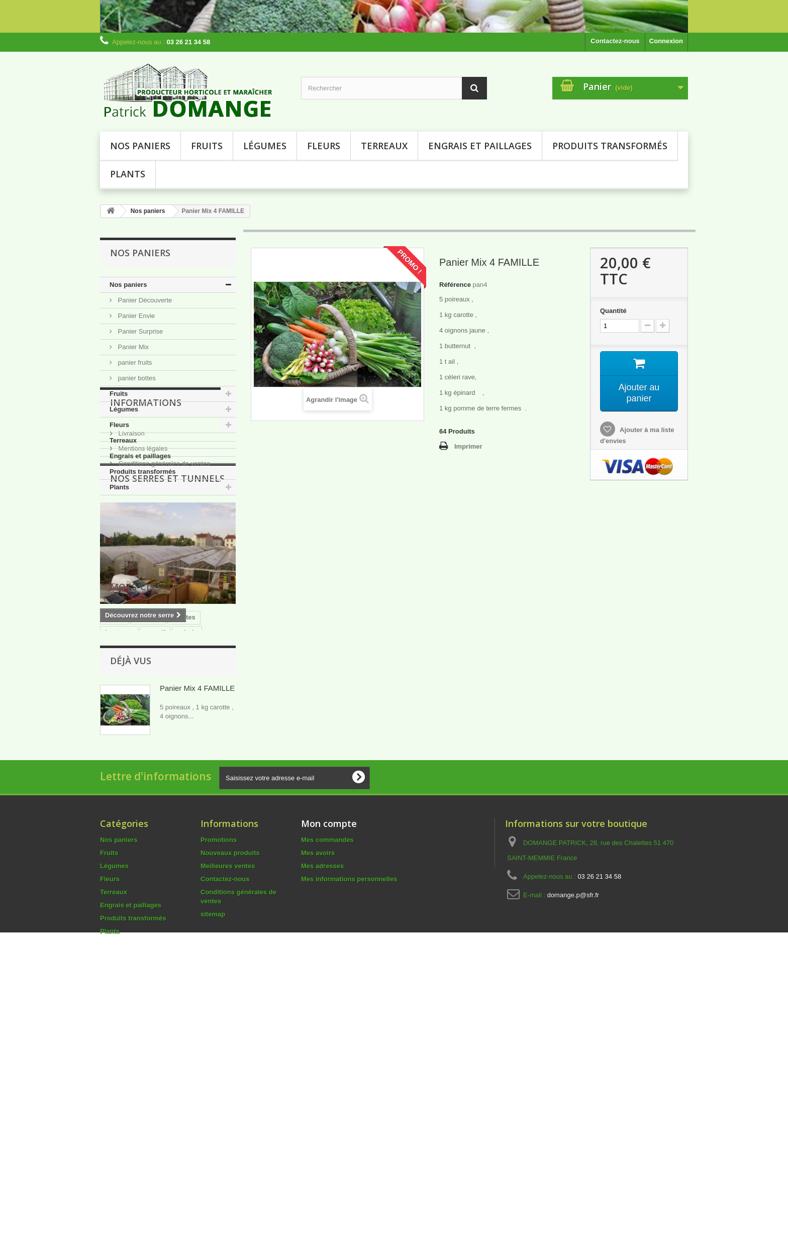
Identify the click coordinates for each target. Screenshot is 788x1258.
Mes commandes (327, 1103)
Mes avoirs (318, 1116)
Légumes (264, 146)
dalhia (114, 870)
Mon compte (329, 1087)
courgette (120, 855)
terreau (157, 855)
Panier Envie (135, 316)
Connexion (666, 41)
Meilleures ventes (228, 1129)
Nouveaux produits (230, 1116)
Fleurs (323, 146)
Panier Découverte (144, 300)
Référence (455, 284)
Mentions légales (142, 567)
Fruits (207, 146)
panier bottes (136, 378)
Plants (127, 174)
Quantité (613, 310)
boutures (119, 840)
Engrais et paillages (480, 146)
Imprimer (468, 446)
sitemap (213, 1177)
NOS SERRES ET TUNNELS (167, 620)
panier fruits (134, 362)
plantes (183, 824)
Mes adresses (322, 1129)
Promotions (219, 1103)
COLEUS (193, 855)
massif (155, 840)
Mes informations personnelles (349, 1142)
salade (187, 840)
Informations (145, 525)
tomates (148, 824)
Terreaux (384, 146)
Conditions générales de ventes (163, 582)
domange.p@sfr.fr (573, 1158)
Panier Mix (132, 347)
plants (114, 824)
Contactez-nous (615, 41)
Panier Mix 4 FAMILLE (197, 936)
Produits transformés (609, 146)
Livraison (131, 552)
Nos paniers (140, 146)
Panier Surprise (139, 331)
